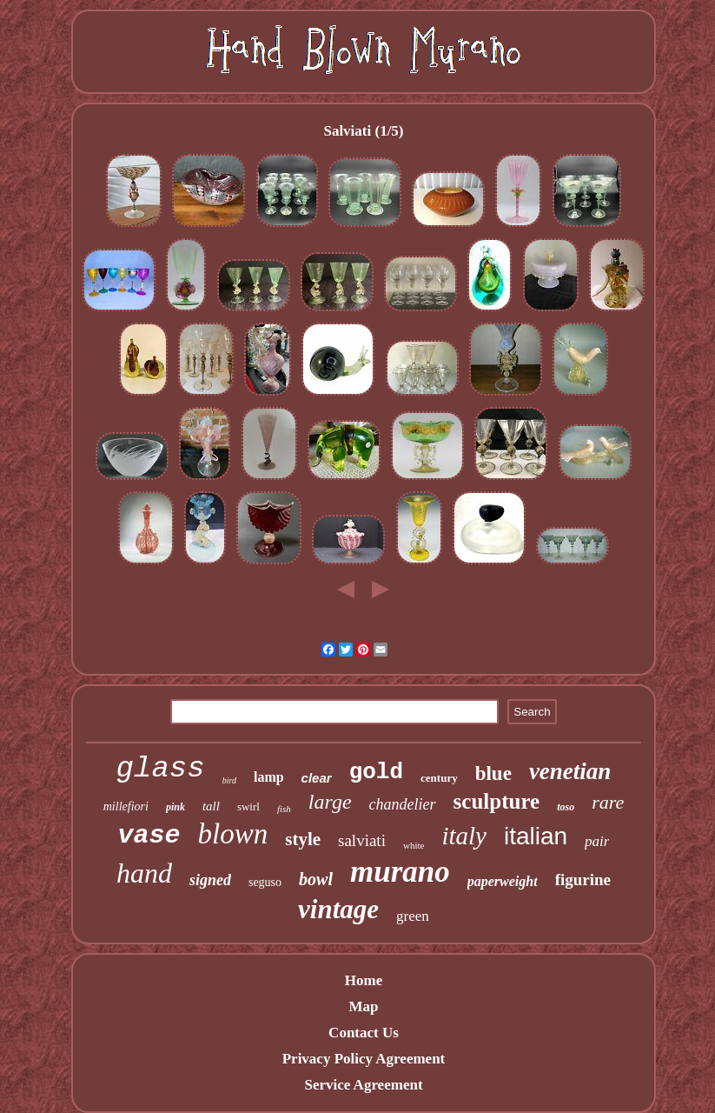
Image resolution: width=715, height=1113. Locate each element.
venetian (570, 771)
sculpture (496, 801)
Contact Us (363, 1032)
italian (535, 836)
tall (211, 806)
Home (363, 980)
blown (233, 834)
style (303, 839)
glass (160, 768)
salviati (362, 840)
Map (363, 1006)
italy (464, 836)
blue (493, 773)
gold (376, 772)
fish (284, 808)
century (439, 777)
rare (608, 802)
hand (144, 873)
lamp (269, 777)
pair (597, 841)
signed (210, 880)
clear (316, 777)
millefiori (126, 806)
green (412, 916)
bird (229, 780)
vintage (338, 909)
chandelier (402, 804)
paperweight (502, 881)
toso (565, 807)
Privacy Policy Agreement (364, 1058)
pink (175, 807)
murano (400, 872)
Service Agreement (363, 1084)
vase (149, 835)
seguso (264, 882)
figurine (583, 879)
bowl (316, 879)
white (413, 845)
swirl (248, 806)
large (330, 801)
